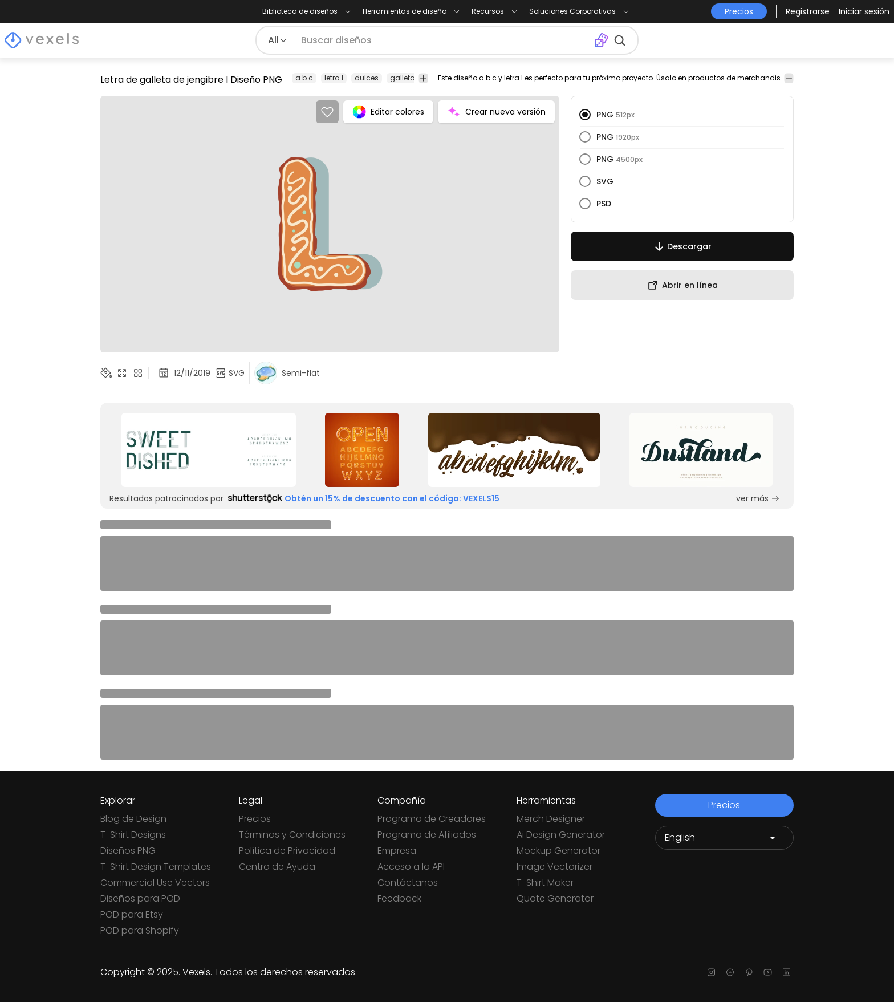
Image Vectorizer (554, 866)
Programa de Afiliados (426, 834)
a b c (304, 78)
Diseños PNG (128, 850)
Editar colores (388, 112)
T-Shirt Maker (545, 882)
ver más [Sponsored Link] (758, 498)
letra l (333, 78)
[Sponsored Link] (208, 450)
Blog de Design (133, 818)
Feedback (399, 898)
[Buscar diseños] (444, 40)
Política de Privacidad (287, 850)
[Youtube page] (768, 972)
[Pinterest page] (749, 972)
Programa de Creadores (431, 818)
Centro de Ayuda (277, 866)
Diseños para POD (140, 898)
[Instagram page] (711, 972)
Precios (255, 818)
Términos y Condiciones (292, 834)
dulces (367, 78)
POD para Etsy (131, 914)
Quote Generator (555, 898)
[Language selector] (724, 838)
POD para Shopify (139, 930)
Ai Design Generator (561, 834)
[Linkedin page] (786, 972)
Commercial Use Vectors (155, 882)
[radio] (585, 114)
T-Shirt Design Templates (155, 866)
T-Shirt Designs (133, 834)
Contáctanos (407, 882)
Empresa (396, 850)
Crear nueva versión (496, 112)
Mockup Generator (558, 850)
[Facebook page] (730, 972)
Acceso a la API (411, 866)
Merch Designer (551, 818)
